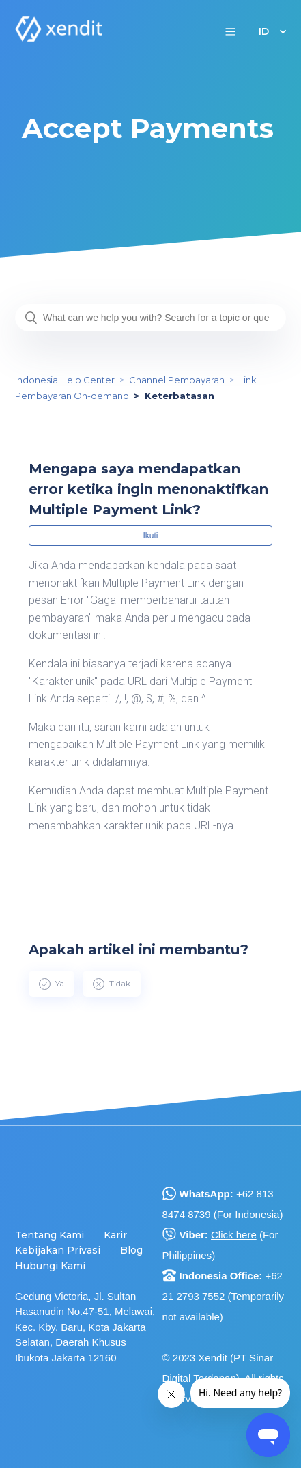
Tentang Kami (49, 1235)
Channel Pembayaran (177, 379)
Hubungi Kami (50, 1266)
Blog (131, 1250)
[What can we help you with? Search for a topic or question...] (150, 317)
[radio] (51, 984)
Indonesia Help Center (65, 379)
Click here (234, 1235)
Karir (115, 1235)
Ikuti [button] (150, 535)
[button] (230, 31)
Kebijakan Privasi (57, 1250)
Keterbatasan (179, 395)
